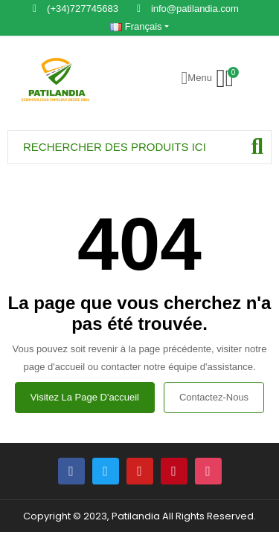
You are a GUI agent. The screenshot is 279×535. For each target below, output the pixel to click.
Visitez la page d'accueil (85, 397)
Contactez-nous (213, 397)
